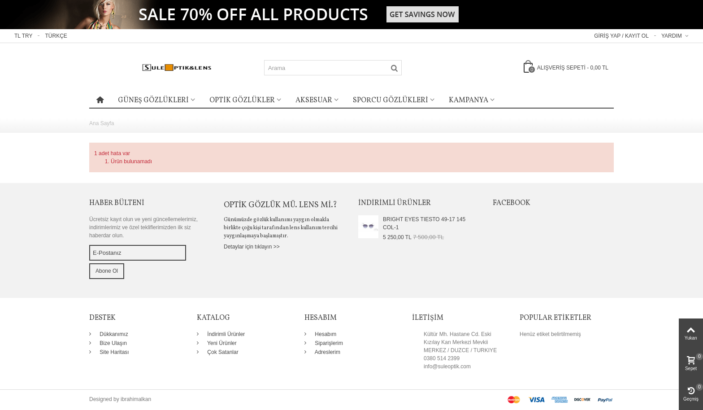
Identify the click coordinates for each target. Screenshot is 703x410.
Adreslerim (326, 352)
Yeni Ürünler (221, 343)
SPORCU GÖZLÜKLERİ (390, 100)
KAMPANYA (468, 100)
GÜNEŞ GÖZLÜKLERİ (153, 100)
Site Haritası (113, 352)
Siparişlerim (328, 343)
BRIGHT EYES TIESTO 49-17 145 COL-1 (424, 223)
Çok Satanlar (222, 352)
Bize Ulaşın (112, 343)
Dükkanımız (113, 334)
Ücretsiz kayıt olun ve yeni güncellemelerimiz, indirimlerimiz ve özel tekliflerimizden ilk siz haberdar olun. (143, 227)
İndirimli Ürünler (225, 334)
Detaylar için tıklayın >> (252, 247)
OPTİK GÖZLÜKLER (242, 100)
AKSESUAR (313, 100)
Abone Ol (106, 271)
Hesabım (324, 334)
